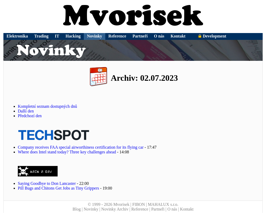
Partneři (140, 36)
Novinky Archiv (115, 209)
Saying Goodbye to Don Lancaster (47, 183)
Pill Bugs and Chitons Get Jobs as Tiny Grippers (58, 188)
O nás (159, 36)
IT (57, 36)
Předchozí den (30, 116)
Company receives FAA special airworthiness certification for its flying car (81, 147)
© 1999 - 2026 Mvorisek (108, 204)
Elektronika (17, 36)
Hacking (73, 36)
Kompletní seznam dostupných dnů (47, 106)
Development (212, 36)
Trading (41, 36)
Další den (26, 111)
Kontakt (177, 36)
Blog (77, 209)
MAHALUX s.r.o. (163, 204)
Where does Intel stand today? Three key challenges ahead (67, 152)
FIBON (138, 204)
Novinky (94, 36)
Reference (117, 36)
